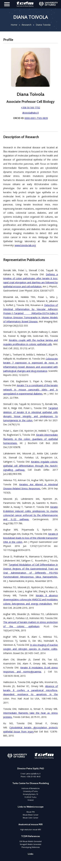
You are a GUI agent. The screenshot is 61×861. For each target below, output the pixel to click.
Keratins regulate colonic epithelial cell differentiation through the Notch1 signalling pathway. (30, 465)
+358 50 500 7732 (30, 107)
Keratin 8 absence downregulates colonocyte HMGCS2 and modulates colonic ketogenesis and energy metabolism (30, 599)
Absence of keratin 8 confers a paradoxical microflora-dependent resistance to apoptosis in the (30, 690)
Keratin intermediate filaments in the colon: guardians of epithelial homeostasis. (30, 438)
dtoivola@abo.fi (30, 112)
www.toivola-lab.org (25, 245)
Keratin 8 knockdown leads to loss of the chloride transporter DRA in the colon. (30, 537)
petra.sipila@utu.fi (33, 774)
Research (26, 24)
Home (14, 24)
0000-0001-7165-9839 (36, 118)
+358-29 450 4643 (34, 776)
